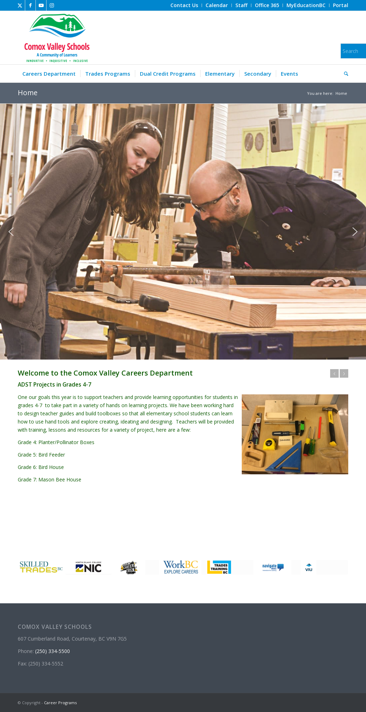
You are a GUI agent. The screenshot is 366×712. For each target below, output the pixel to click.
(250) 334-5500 (52, 651)
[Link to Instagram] (52, 5)
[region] (183, 232)
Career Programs (60, 702)
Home (28, 92)
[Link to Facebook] (30, 5)
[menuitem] (184, 5)
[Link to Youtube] (41, 5)
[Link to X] (20, 5)
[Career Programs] (56, 37)
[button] (11, 231)
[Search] (343, 73)
